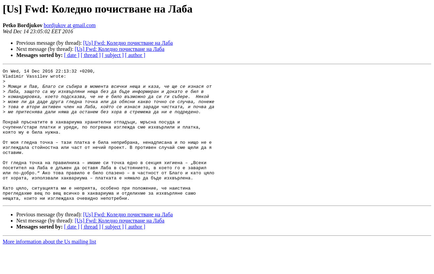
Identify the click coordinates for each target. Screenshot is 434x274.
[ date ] (71, 55)
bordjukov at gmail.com (70, 25)
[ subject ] (113, 55)
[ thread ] (91, 55)
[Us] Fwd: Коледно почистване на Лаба (128, 43)
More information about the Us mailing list (49, 268)
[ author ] (135, 55)
